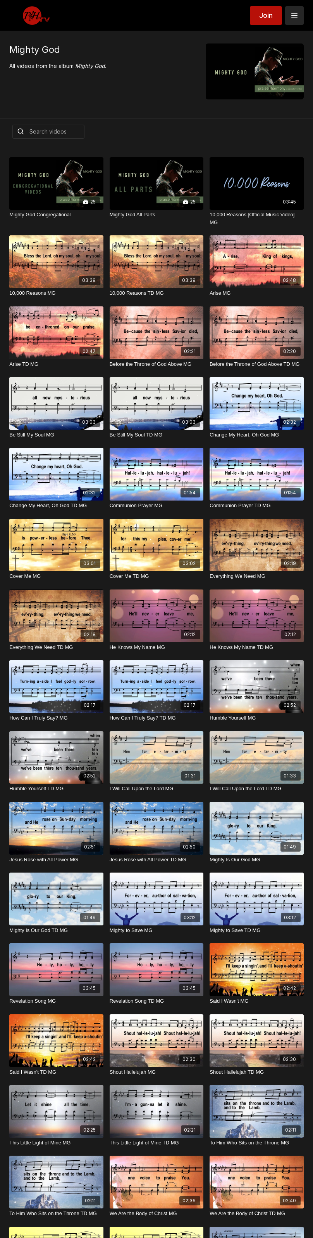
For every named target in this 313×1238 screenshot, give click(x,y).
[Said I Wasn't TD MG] (56, 1072)
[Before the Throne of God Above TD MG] (257, 364)
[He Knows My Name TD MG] (257, 647)
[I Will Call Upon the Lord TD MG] (257, 789)
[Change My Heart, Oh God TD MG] (56, 505)
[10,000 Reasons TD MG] (157, 293)
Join (266, 15)
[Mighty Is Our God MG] (257, 860)
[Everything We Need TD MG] (56, 647)
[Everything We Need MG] (257, 576)
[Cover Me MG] (56, 576)
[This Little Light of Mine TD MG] (157, 1143)
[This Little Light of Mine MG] (56, 1143)
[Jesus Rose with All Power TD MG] (157, 860)
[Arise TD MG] (56, 364)
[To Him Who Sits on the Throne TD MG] (56, 1213)
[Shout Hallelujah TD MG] (257, 1072)
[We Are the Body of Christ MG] (157, 1213)
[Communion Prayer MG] (157, 505)
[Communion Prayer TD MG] (257, 505)
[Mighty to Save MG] (157, 930)
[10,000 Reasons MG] (56, 293)
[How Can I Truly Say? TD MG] (157, 718)
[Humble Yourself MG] (257, 718)
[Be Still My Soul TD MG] (157, 435)
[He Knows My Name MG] (157, 647)
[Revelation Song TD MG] (157, 1001)
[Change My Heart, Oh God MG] (257, 435)
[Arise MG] (257, 293)
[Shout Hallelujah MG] (157, 1072)
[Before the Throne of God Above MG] (157, 364)
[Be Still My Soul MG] (56, 435)
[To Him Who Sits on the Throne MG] (257, 1143)
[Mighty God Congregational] (56, 215)
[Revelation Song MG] (56, 1001)
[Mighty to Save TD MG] (257, 930)
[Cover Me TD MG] (157, 576)
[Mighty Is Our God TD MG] (56, 930)
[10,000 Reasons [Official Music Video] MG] (257, 218)
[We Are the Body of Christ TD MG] (257, 1213)
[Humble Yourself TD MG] (56, 789)
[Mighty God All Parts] (157, 215)
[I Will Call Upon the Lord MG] (157, 789)
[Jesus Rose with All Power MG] (56, 860)
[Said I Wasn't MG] (257, 1001)
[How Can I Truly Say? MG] (56, 718)
